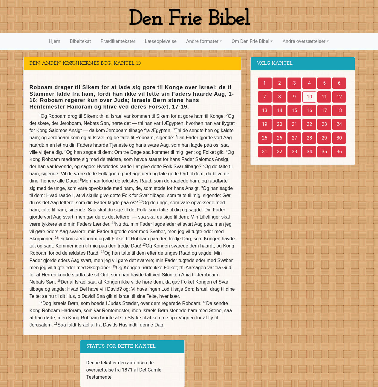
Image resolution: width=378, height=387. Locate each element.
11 (324, 97)
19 (264, 124)
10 (309, 97)
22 (309, 124)
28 (309, 138)
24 (339, 124)
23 (324, 124)
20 (279, 124)
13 (264, 110)
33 (294, 151)
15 (294, 110)
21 (294, 124)
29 (324, 138)
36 (339, 151)
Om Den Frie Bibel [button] (250, 41)
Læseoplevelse (161, 41)
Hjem (54, 41)
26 (279, 138)
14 (279, 110)
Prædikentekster (117, 41)
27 (294, 138)
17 (324, 110)
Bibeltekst (80, 41)
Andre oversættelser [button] (303, 41)
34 (309, 151)
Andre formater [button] (202, 41)
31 (264, 151)
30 (339, 138)
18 (339, 110)
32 (279, 151)
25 (264, 138)
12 (339, 97)
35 (324, 151)
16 (309, 110)
